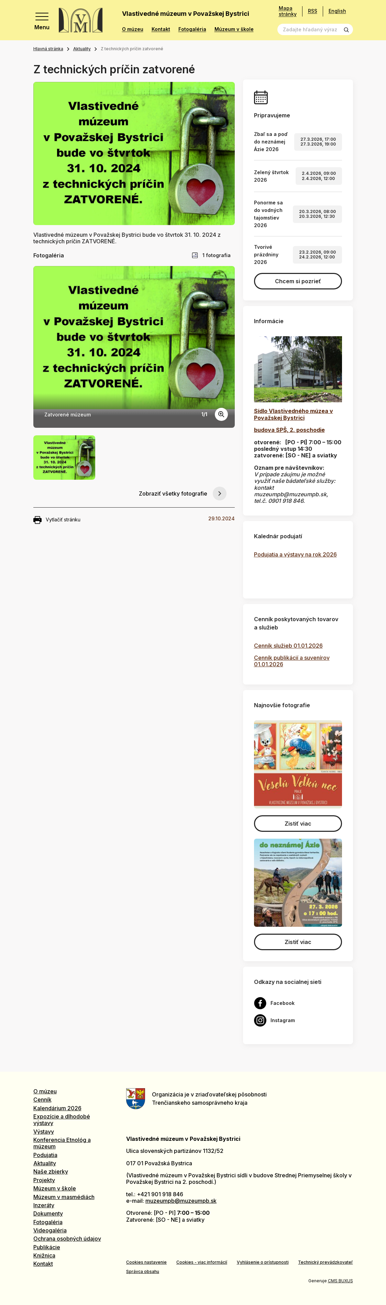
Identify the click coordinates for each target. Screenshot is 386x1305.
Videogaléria (50, 1230)
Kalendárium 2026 (57, 1108)
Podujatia (45, 1155)
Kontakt (161, 29)
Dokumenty (48, 1213)
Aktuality (82, 48)
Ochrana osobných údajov (67, 1238)
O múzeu (132, 29)
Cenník (42, 1099)
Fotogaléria (192, 29)
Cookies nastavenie (146, 1262)
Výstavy (43, 1131)
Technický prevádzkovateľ (325, 1262)
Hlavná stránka (48, 48)
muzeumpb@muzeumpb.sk (181, 1200)
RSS (312, 11)
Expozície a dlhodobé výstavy (61, 1119)
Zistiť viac (298, 823)
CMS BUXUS (340, 1280)
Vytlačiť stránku (56, 520)
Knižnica (44, 1255)
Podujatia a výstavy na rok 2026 (295, 554)
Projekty (44, 1180)
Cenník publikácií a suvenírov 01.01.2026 (292, 661)
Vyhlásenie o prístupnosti (263, 1262)
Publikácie (46, 1247)
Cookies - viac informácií (201, 1262)
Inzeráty (43, 1205)
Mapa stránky (288, 11)
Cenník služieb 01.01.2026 (288, 645)
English (337, 11)
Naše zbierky (50, 1171)
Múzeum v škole (234, 29)
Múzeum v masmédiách (64, 1196)
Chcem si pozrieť (298, 281)
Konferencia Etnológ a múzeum (62, 1143)
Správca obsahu (142, 1271)
